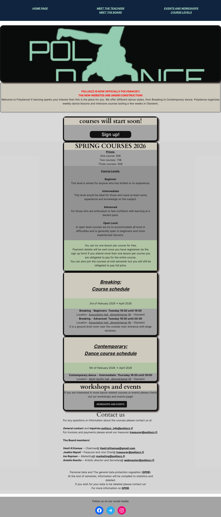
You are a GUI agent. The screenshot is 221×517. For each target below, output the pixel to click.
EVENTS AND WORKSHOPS (181, 8)
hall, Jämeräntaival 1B (117, 322)
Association (96, 322)
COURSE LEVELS (181, 12)
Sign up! (111, 134)
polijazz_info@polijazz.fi (117, 428)
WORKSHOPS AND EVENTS (110, 404)
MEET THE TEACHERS (110, 8)
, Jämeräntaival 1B (119, 314)
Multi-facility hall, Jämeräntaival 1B (110, 379)
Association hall (98, 314)
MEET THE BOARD (110, 12)
